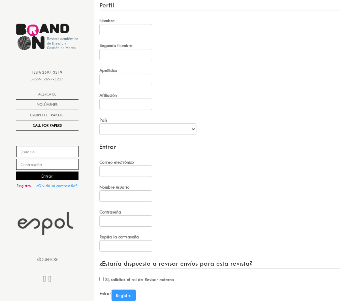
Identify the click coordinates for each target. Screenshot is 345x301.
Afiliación (125, 101)
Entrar (47, 176)
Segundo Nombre (125, 51)
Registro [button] (24, 185)
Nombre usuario (125, 193)
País (147, 126)
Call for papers (47, 125)
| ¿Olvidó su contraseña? (55, 185)
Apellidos (125, 76)
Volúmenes (47, 104)
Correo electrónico (125, 168)
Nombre (125, 26)
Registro (123, 295)
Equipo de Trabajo (47, 114)
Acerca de (47, 94)
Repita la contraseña (125, 243)
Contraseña (125, 218)
